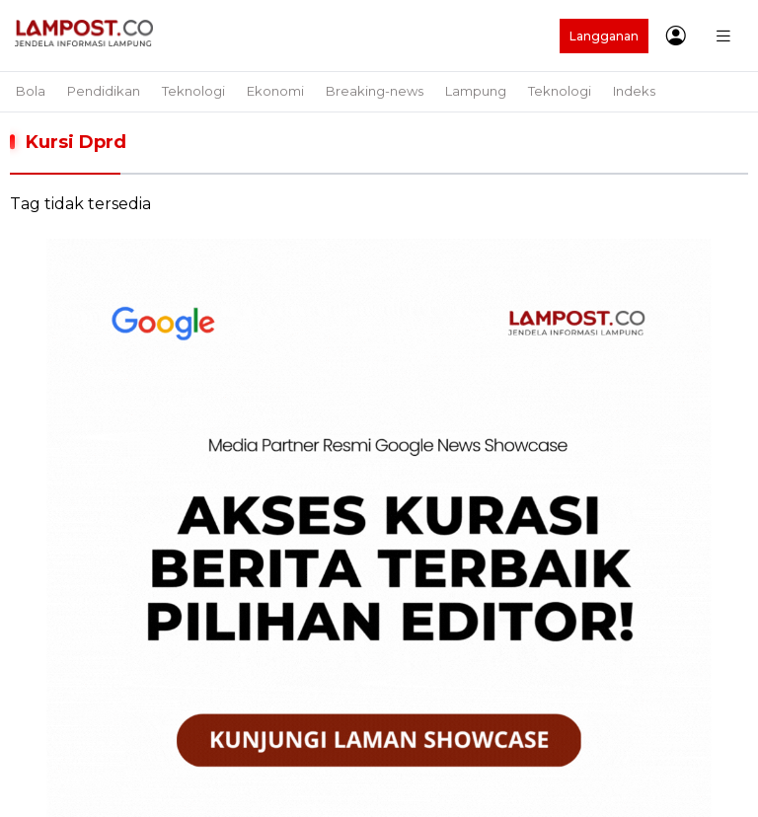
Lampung (475, 91)
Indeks (634, 91)
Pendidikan (103, 91)
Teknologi (193, 91)
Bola (30, 91)
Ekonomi (275, 91)
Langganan (604, 36)
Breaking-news (374, 91)
